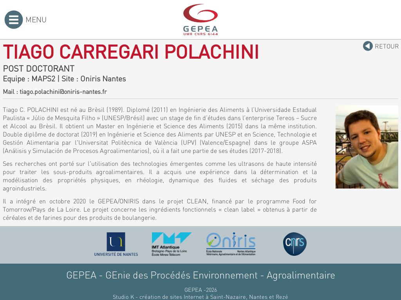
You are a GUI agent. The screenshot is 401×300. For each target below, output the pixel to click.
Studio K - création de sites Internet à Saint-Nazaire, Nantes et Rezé (200, 296)
